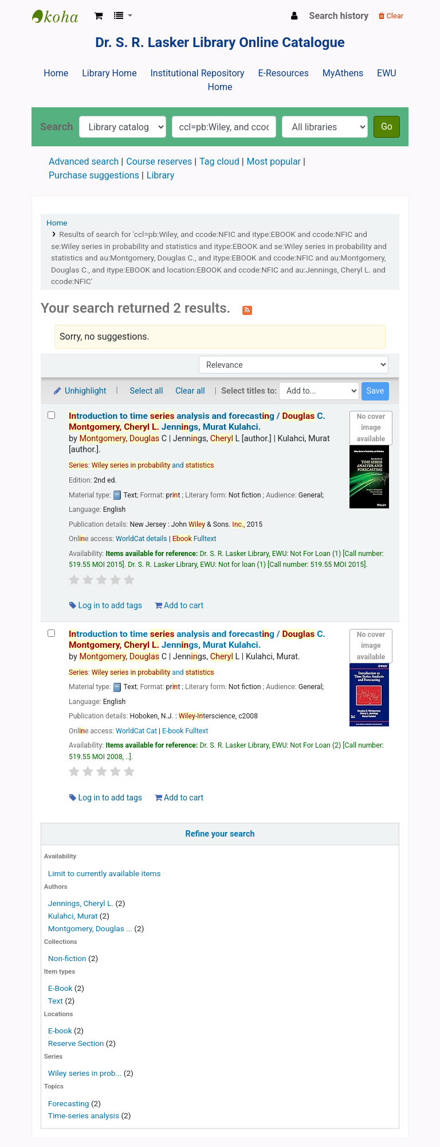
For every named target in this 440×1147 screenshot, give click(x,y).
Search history (339, 15)
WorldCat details (141, 539)
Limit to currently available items (104, 873)
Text (56, 1000)
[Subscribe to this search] (247, 309)
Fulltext (194, 539)
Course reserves (159, 161)
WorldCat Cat (136, 731)
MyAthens (343, 73)
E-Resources (283, 73)
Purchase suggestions (94, 175)
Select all (146, 391)
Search (56, 126)
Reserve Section (76, 1043)
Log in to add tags (105, 605)
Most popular (274, 161)
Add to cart (179, 605)
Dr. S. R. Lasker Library (60, 16)
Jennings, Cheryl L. (80, 903)
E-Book (60, 988)
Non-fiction (67, 958)
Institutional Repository (197, 73)
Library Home (109, 73)
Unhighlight (79, 391)
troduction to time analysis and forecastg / (197, 421)
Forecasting (68, 1103)
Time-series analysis (83, 1115)
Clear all (190, 391)
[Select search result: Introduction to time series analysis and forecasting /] (51, 415)
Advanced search (84, 161)
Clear (391, 15)
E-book (60, 1030)
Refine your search (220, 834)
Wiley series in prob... (85, 1073)
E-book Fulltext (185, 731)
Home (56, 73)
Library (160, 175)
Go (386, 126)
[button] (98, 16)
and (153, 465)
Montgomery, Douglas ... (90, 928)
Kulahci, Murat (73, 915)
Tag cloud (219, 161)
